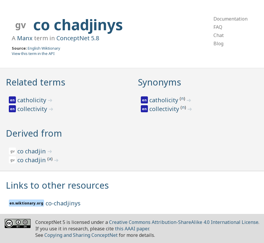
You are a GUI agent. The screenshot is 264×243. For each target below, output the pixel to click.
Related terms (35, 82)
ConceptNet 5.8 (77, 38)
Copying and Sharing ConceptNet (81, 235)
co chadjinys (78, 25)
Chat (218, 35)
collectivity (33, 109)
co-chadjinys (63, 203)
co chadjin (32, 151)
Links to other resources (57, 185)
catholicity (32, 100)
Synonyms (159, 82)
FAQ (217, 27)
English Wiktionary (44, 48)
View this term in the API (33, 53)
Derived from (34, 133)
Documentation (230, 19)
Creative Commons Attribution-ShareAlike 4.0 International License (183, 222)
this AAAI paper (132, 228)
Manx (25, 38)
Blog (218, 43)
